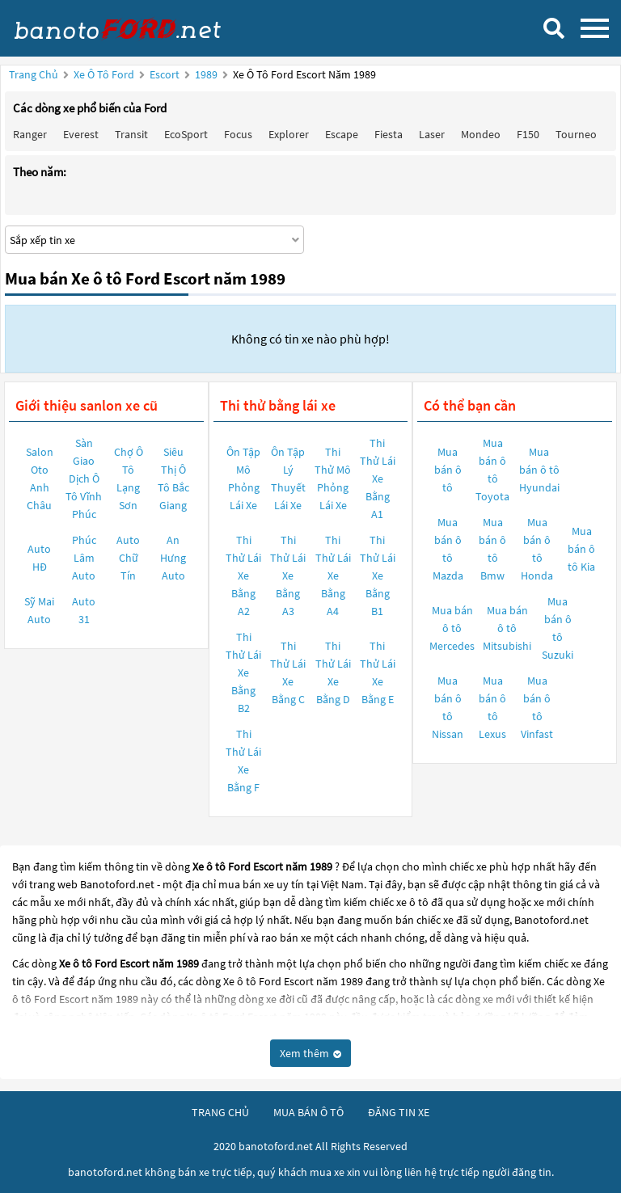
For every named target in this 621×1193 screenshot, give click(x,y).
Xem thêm (310, 1053)
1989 (207, 74)
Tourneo (576, 134)
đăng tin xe (398, 1112)
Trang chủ (33, 74)
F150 (528, 134)
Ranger (30, 134)
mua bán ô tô (308, 1112)
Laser (432, 134)
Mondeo (481, 134)
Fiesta (388, 134)
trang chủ (220, 1112)
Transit (131, 134)
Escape (341, 134)
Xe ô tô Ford (104, 74)
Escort (166, 74)
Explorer (288, 134)
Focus (238, 134)
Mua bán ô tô (448, 470)
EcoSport (186, 134)
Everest (81, 134)
